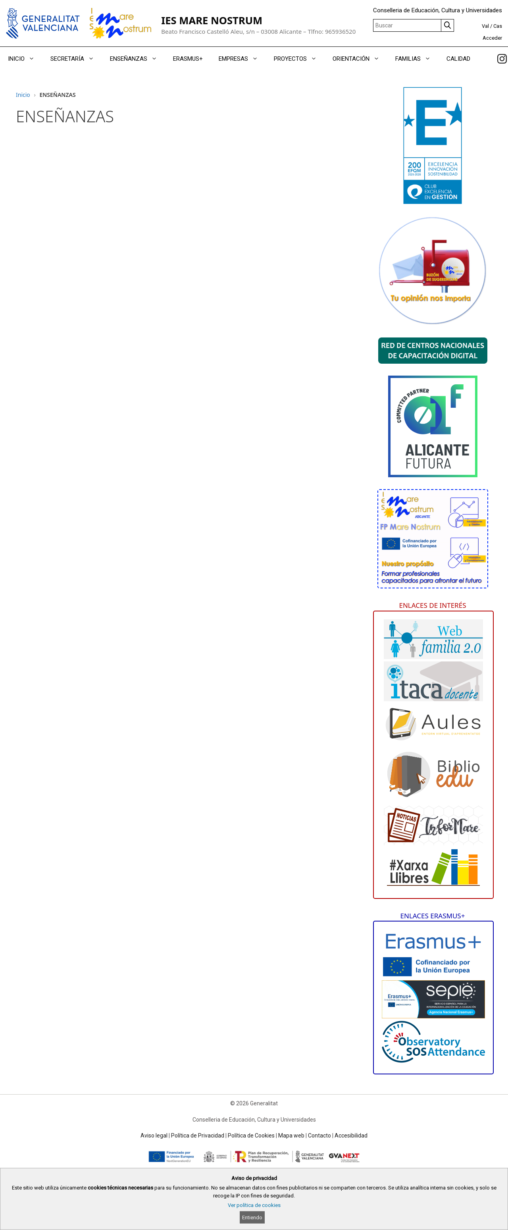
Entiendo (252, 1217)
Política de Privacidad (197, 1135)
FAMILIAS (417, 59)
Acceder (492, 38)
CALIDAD (458, 58)
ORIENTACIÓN (360, 59)
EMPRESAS (242, 59)
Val (485, 26)
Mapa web (291, 1135)
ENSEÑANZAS (137, 59)
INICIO (25, 59)
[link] (502, 59)
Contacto (319, 1135)
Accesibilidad (351, 1135)
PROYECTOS (299, 59)
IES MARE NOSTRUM (211, 20)
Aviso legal (153, 1135)
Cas (497, 26)
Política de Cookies (251, 1135)
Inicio (23, 94)
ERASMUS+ (188, 58)
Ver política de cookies (254, 1205)
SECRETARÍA (76, 59)
